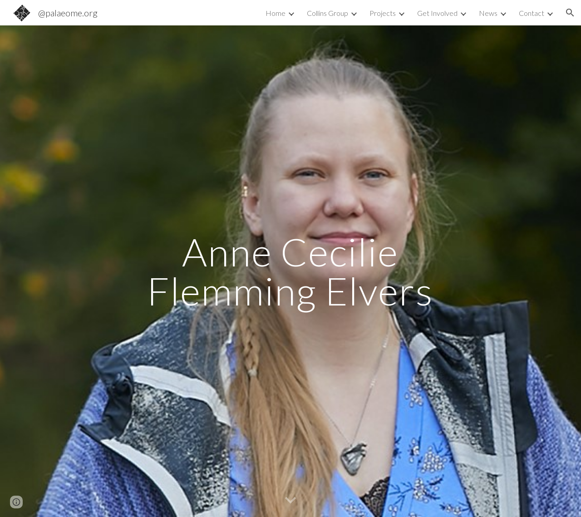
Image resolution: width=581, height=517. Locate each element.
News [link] (488, 13)
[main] (290, 271)
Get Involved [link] (437, 13)
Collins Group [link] (327, 13)
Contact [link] (531, 13)
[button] (570, 13)
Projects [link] (382, 13)
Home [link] (276, 13)
